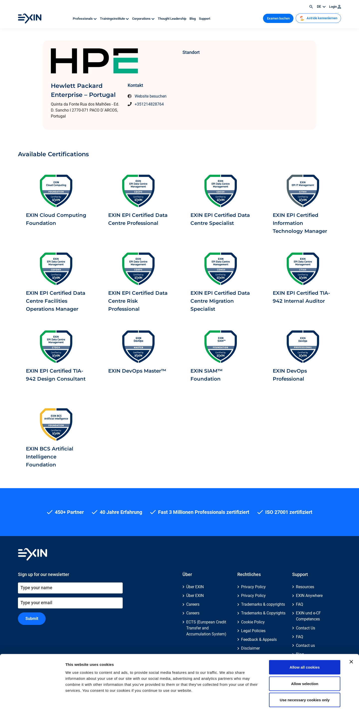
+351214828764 (149, 104)
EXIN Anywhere (309, 595)
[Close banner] (351, 641)
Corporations (143, 18)
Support (204, 18)
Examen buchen (278, 18)
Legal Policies (253, 630)
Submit (31, 618)
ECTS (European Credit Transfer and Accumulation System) (206, 628)
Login (335, 6)
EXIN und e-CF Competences (308, 616)
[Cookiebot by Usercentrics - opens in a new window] (32, 702)
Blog (192, 18)
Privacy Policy (253, 586)
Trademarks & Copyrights (263, 613)
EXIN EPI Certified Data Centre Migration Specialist (220, 301)
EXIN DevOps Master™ (137, 371)
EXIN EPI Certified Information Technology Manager (300, 223)
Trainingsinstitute (115, 18)
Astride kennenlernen (318, 18)
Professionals (85, 18)
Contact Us (305, 628)
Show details (261, 702)
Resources (305, 586)
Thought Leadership (172, 18)
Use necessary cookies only (305, 679)
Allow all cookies (305, 646)
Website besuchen (151, 96)
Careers (192, 604)
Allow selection (304, 663)
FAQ (299, 604)
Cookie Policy (253, 622)
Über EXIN (195, 586)
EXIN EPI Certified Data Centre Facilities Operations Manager (55, 301)
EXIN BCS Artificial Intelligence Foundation (49, 457)
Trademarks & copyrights (263, 604)
